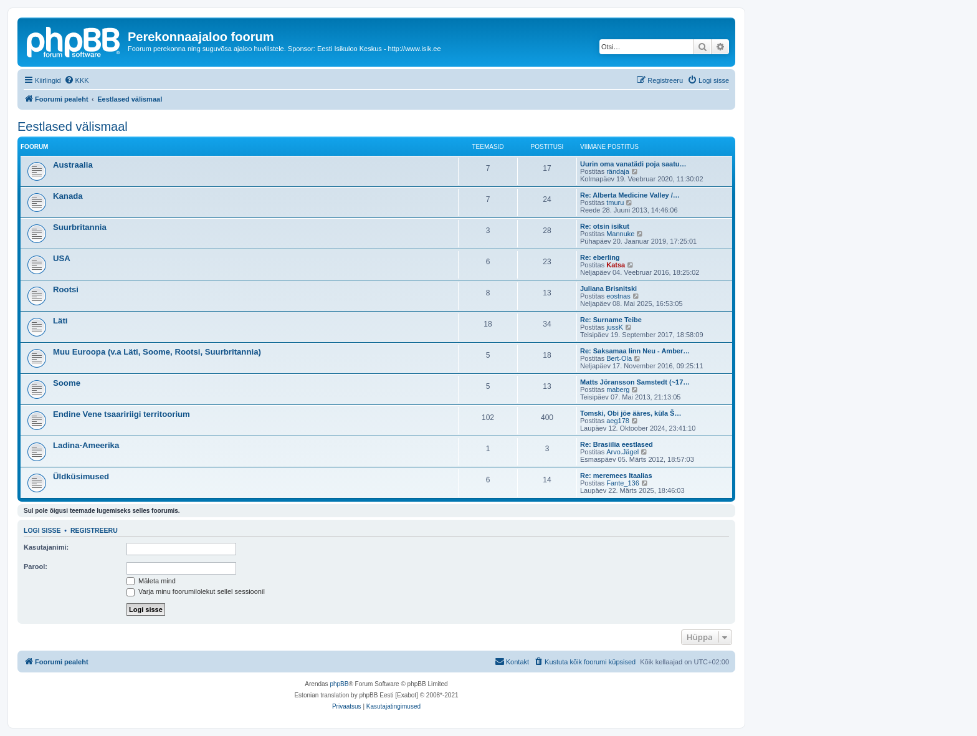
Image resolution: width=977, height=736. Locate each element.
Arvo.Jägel (622, 452)
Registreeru (94, 530)
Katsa (615, 265)
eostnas (618, 296)
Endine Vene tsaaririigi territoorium (121, 414)
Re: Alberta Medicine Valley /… (630, 195)
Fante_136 (622, 483)
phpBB (339, 684)
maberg (617, 389)
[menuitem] (76, 80)
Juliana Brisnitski (608, 288)
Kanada (68, 196)
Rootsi (66, 289)
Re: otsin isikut (604, 226)
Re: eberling (600, 257)
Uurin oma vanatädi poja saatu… (633, 164)
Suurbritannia (80, 227)
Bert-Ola (619, 358)
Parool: (35, 566)
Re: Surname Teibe (611, 319)
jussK (614, 327)
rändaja (617, 171)
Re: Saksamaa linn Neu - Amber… (635, 351)
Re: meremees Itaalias (616, 475)
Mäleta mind (151, 581)
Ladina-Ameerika (86, 445)
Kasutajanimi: (46, 547)
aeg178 (617, 420)
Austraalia (73, 165)
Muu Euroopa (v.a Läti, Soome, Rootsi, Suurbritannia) (157, 351)
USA (61, 258)
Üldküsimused (81, 476)
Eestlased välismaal (72, 126)
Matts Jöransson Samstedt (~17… (635, 382)
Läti (60, 320)
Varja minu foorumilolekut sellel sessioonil (195, 591)
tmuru (615, 202)
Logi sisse (42, 530)
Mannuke (620, 233)
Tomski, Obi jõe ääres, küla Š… (630, 413)
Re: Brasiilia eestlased (616, 444)
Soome (66, 383)
